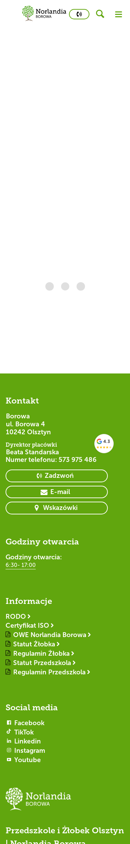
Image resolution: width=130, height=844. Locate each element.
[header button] (102, 14)
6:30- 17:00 (21, 565)
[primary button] (79, 14)
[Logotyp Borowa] (65, 802)
